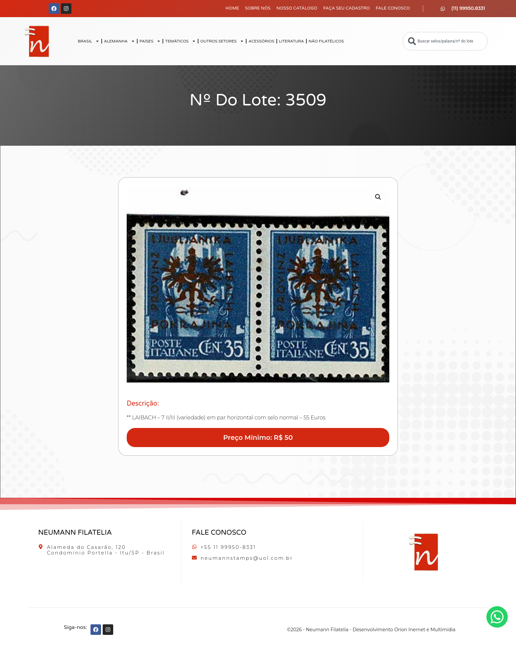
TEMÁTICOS (180, 41)
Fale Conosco (393, 8)
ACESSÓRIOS (261, 41)
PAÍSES (150, 41)
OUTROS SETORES (222, 41)
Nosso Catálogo (296, 8)
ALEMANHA (119, 41)
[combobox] (445, 41)
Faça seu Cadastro (346, 8)
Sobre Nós (258, 8)
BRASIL (88, 41)
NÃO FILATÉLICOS (326, 41)
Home (232, 8)
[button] (378, 197)
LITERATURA (291, 41)
